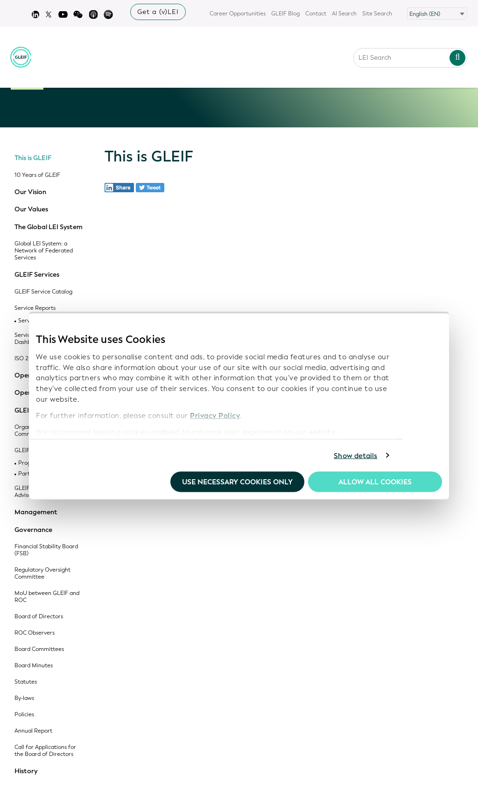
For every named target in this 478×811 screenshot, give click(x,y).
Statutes (25, 681)
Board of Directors (38, 616)
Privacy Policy (215, 415)
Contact (315, 13)
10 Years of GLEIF (37, 175)
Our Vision (30, 192)
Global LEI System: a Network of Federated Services (43, 250)
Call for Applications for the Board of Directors (45, 751)
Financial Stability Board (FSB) (46, 550)
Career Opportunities (238, 13)
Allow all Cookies (375, 482)
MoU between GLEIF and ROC (46, 597)
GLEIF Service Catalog (43, 291)
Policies (24, 714)
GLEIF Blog (285, 13)
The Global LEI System (48, 227)
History (25, 771)
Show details (355, 455)
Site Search (377, 13)
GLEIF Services (36, 275)
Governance (33, 530)
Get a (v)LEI (158, 11)
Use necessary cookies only (237, 482)
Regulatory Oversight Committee (42, 573)
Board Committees (39, 649)
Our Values (31, 209)
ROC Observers (34, 632)
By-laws (24, 698)
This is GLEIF (32, 158)
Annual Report (33, 730)
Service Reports (35, 308)
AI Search (344, 13)
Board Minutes (33, 665)
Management (35, 512)
